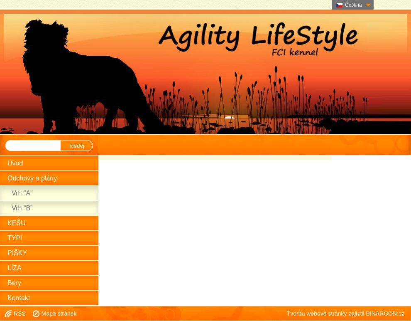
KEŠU (16, 223)
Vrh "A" (22, 193)
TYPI (14, 238)
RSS (20, 313)
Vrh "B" (22, 208)
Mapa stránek (59, 313)
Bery (14, 282)
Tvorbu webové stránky (317, 313)
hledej (76, 146)
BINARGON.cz (385, 313)
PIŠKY (17, 253)
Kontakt (18, 297)
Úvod (15, 163)
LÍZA (14, 268)
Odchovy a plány (32, 178)
